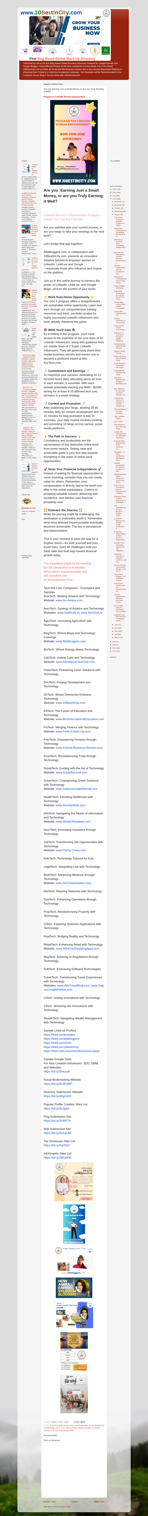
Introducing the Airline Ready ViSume (120, 346)
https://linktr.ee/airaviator (59, 1034)
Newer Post (50, 1501)
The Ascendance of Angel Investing (120, 411)
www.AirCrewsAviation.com (73, 883)
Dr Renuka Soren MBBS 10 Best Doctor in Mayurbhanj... (120, 536)
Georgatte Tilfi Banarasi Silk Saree (119, 372)
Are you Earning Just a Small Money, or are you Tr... (120, 568)
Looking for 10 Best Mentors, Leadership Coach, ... (120, 618)
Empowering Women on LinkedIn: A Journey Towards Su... (120, 402)
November (119, 205)
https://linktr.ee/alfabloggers (61, 1038)
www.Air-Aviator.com (69, 600)
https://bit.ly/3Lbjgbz (57, 1108)
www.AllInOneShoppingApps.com (77, 948)
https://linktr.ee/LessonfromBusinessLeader (72, 1051)
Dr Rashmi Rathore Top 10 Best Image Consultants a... (119, 523)
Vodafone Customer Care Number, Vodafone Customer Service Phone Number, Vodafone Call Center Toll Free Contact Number (29, 199)
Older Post (99, 1501)
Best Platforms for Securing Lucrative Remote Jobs (120, 392)
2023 (114, 199)
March (117, 637)
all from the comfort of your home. (61, 1425)
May (116, 631)
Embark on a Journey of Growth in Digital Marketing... (119, 337)
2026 (114, 189)
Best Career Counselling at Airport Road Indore (120, 280)
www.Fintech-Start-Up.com (73, 731)
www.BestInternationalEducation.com (80, 719)
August (117, 215)
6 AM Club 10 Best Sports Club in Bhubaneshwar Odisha (120, 489)
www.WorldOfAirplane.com (73, 821)
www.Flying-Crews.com (71, 850)
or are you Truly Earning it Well (62, 1430)
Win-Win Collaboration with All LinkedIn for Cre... (120, 270)
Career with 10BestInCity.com (120, 313)
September (119, 211)
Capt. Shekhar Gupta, (119, 417)
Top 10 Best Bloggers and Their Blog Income (120, 577)
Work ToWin (118, 421)
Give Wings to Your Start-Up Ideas (120, 426)
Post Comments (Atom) (62, 1507)
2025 (114, 192)
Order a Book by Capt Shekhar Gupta (120, 358)
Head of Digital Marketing (119, 287)
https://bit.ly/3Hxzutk (57, 1071)
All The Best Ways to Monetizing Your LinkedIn (120, 609)
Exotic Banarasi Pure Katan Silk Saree (119, 365)
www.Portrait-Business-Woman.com (79, 747)
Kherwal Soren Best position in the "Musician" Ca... (119, 445)
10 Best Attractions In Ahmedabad (119, 320)
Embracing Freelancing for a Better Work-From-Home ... (119, 295)
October (118, 208)
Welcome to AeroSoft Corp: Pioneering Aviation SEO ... (120, 244)
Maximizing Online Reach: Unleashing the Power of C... (120, 232)
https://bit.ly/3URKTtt (57, 1120)
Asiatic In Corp (30, 508)
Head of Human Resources (35, 467)
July (116, 625)
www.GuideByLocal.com (71, 772)
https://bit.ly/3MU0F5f (57, 1157)
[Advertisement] (29, 119)
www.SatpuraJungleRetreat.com (77, 788)
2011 (114, 651)
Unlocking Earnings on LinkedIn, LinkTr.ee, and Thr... (120, 558)
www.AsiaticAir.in (68, 612)
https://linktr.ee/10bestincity (61, 1047)
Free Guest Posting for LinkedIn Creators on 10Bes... (119, 221)
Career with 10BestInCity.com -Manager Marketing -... (120, 435)
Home (75, 1501)
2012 (114, 648)
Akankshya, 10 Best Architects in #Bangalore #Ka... (119, 456)
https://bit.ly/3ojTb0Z (57, 1145)
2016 (114, 645)
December (119, 202)
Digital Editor (34, 329)
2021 (114, 642)
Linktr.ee (47, 1430)
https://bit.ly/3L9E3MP (58, 1083)
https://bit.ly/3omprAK (58, 1133)
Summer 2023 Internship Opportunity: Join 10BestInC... (119, 547)
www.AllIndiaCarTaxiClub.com (75, 661)
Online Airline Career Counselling (119, 328)
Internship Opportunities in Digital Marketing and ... (120, 382)
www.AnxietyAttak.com (70, 805)
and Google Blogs (81, 1425)
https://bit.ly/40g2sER (57, 1096)
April (116, 634)
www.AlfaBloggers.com (71, 641)
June (117, 628)
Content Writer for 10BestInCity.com (35, 170)
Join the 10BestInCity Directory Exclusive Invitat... (119, 598)
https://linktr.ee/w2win (58, 1042)
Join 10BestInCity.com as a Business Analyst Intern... (120, 510)
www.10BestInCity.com (71, 702)
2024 (114, 196)
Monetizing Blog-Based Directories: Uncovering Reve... (120, 478)
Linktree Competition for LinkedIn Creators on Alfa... (119, 467)
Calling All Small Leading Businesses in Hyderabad (120, 499)
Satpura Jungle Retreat (119, 352)
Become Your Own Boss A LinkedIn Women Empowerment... (120, 257)
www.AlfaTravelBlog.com (73, 985)
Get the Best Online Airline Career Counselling (120, 305)
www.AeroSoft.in (91, 612)
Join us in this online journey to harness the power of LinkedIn (77, 1428)
